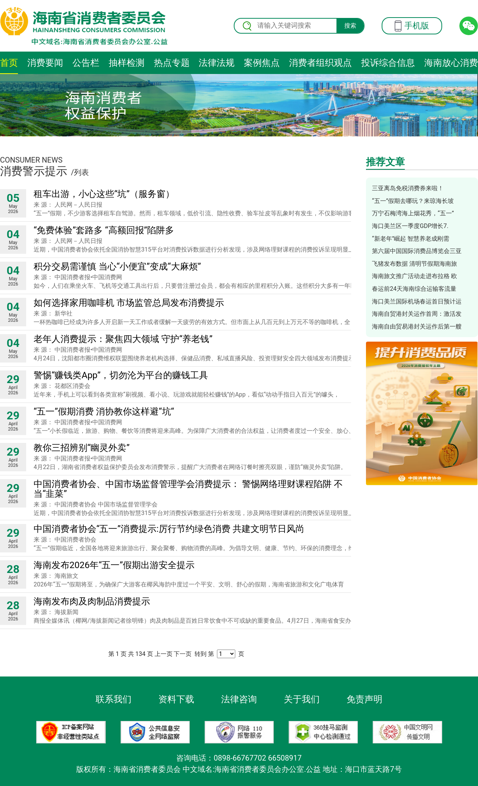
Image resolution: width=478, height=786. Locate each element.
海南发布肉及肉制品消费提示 (92, 601)
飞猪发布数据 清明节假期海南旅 (414, 263)
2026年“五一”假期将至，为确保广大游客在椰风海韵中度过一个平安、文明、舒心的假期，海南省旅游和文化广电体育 (189, 584)
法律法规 (217, 63)
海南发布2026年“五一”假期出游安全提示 (114, 565)
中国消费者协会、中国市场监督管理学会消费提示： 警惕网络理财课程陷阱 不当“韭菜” (188, 489)
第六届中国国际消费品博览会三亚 (417, 251)
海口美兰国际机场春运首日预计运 (417, 301)
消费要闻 (45, 63)
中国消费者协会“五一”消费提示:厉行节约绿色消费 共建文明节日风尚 (169, 529)
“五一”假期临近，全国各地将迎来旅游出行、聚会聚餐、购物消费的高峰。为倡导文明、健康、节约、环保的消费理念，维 (194, 548)
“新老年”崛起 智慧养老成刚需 (410, 238)
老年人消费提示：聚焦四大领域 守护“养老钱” (123, 339)
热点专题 (172, 63)
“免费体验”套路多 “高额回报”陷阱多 (104, 230)
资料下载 (176, 699)
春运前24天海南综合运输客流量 (414, 288)
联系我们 (113, 699)
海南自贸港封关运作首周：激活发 (417, 313)
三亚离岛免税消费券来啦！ (408, 188)
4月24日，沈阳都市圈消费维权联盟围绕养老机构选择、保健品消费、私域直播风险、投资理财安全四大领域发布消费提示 (194, 358)
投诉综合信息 (388, 63)
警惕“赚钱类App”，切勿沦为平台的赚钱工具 (121, 375)
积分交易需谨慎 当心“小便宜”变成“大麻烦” (117, 266)
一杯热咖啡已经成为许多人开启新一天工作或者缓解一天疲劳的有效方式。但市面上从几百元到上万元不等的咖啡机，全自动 (198, 322)
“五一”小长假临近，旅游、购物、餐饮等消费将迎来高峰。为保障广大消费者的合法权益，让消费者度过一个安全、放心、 (194, 430)
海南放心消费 (451, 63)
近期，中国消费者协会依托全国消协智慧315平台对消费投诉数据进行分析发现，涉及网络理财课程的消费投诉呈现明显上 (194, 249)
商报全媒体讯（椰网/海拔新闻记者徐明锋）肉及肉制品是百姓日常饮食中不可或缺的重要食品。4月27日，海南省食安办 (192, 620)
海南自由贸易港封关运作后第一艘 (417, 326)
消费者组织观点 (320, 63)
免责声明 (364, 699)
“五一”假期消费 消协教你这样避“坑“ (104, 411)
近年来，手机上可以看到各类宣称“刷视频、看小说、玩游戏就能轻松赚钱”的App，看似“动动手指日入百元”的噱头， (186, 394)
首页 (9, 63)
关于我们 (302, 699)
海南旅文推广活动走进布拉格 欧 (414, 276)
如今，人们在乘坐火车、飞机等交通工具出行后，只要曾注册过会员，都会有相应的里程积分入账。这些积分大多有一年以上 (198, 285)
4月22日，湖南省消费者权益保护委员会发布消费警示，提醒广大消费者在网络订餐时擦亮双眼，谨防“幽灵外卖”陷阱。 (190, 467)
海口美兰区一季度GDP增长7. (410, 225)
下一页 (183, 653)
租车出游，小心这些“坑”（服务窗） (104, 194)
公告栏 (85, 63)
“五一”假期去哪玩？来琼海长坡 (413, 200)
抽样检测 (127, 63)
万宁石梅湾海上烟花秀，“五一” (413, 213)
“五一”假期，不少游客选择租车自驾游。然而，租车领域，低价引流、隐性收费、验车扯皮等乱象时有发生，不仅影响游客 (194, 213)
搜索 (350, 25)
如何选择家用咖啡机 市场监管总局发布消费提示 (129, 303)
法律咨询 (239, 699)
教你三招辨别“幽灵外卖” (82, 448)
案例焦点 (262, 63)
